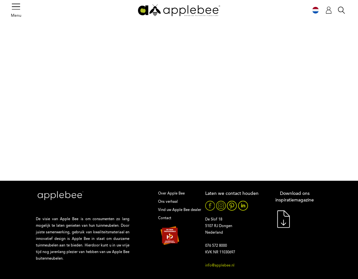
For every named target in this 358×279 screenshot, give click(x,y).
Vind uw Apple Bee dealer (179, 210)
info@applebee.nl (219, 265)
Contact (164, 218)
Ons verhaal (168, 202)
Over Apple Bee (171, 194)
